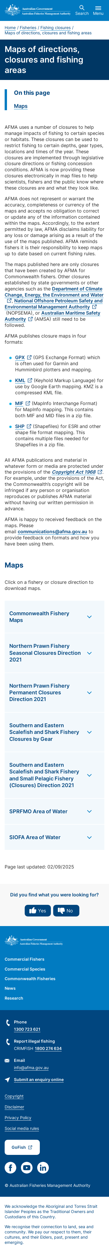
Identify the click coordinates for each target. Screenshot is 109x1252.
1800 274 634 (48, 1048)
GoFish (19, 1147)
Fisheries (28, 27)
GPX (20, 357)
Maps (21, 106)
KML (20, 380)
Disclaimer (14, 1106)
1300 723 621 (27, 1029)
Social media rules (22, 1128)
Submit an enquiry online (39, 1079)
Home (10, 27)
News (10, 988)
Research (14, 998)
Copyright (14, 1096)
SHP (19, 426)
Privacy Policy (18, 1117)
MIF (19, 403)
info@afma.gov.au (31, 1067)
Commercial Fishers (24, 959)
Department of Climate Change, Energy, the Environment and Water (54, 292)
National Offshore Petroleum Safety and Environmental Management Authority (54, 304)
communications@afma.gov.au (52, 531)
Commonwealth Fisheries (30, 978)
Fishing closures (55, 27)
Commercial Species (25, 968)
